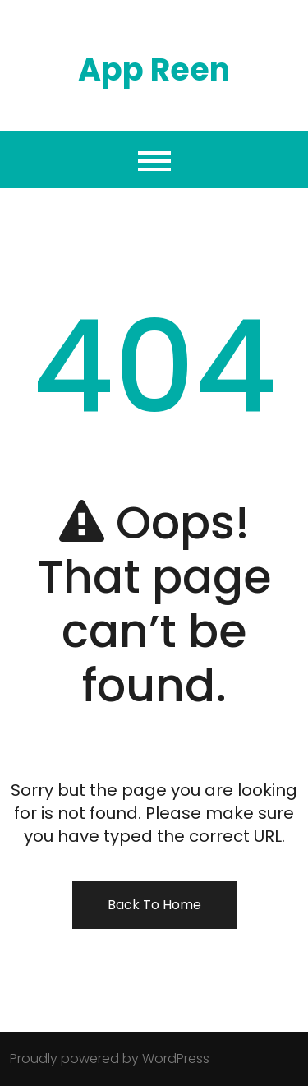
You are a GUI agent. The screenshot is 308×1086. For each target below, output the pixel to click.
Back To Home (154, 904)
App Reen (154, 69)
